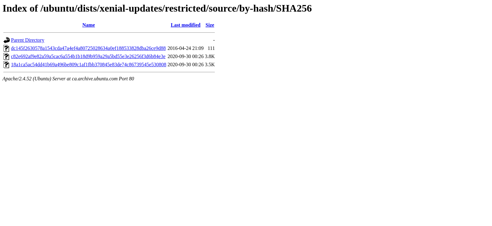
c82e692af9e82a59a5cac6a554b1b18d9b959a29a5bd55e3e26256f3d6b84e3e (88, 56)
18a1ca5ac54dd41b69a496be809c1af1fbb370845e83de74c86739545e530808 (88, 64)
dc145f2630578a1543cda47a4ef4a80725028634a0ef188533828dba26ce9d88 (88, 48)
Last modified (186, 25)
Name (89, 25)
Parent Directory (27, 40)
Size (210, 25)
